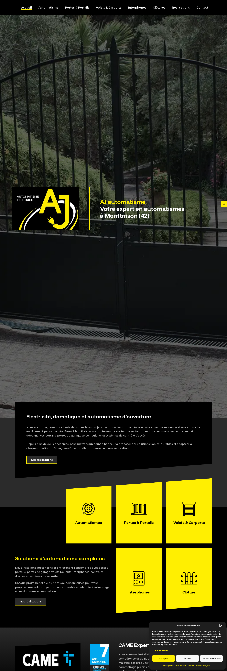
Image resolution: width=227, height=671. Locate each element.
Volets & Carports (108, 7)
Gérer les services (161, 650)
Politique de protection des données (178, 665)
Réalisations (181, 7)
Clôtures (159, 7)
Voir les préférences (211, 658)
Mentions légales (203, 665)
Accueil (26, 7)
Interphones (137, 7)
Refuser (187, 658)
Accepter (163, 658)
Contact (202, 7)
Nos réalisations (42, 459)
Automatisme (48, 7)
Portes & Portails (77, 7)
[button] (221, 625)
